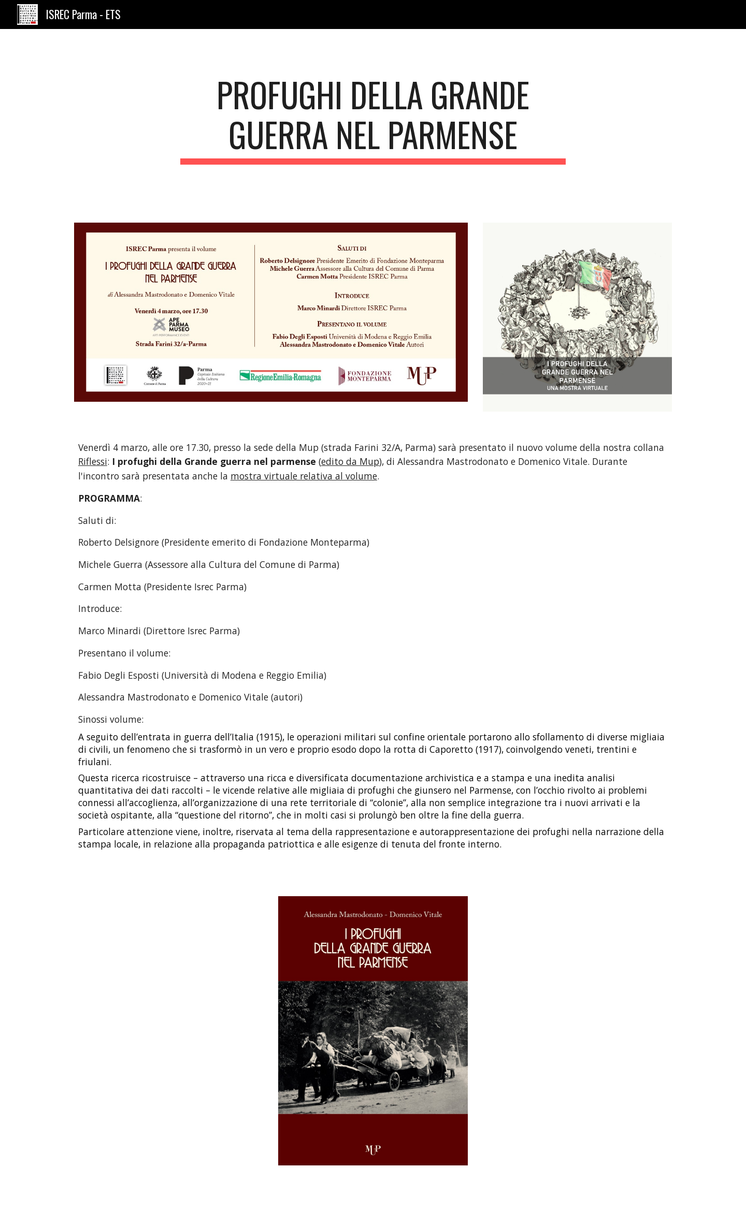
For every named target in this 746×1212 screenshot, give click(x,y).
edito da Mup (350, 461)
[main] (373, 119)
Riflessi (92, 461)
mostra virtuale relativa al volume (304, 476)
